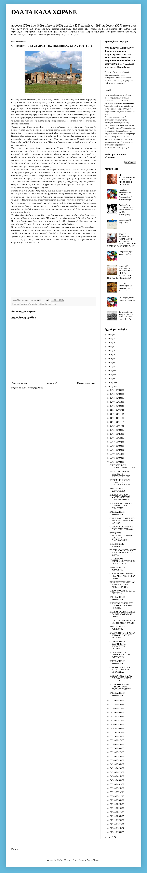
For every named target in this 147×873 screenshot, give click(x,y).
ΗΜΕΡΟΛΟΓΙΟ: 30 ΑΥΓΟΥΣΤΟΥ (117, 568)
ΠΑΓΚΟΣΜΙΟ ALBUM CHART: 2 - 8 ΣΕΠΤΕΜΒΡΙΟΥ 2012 (120, 473)
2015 (110, 374)
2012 (110, 386)
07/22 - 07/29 (115, 716)
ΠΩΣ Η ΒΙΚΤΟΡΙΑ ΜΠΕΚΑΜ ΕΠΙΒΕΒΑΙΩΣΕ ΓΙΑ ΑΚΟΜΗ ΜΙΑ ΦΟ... (122, 584)
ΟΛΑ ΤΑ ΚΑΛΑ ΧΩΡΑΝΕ (44, 12)
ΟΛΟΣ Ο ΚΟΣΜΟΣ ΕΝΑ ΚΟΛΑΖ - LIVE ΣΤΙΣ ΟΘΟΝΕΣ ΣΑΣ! (120, 669)
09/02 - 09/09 (115, 458)
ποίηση (133, 32)
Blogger (96, 860)
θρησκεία (19, 35)
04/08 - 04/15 (115, 776)
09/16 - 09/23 (115, 450)
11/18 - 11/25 (115, 414)
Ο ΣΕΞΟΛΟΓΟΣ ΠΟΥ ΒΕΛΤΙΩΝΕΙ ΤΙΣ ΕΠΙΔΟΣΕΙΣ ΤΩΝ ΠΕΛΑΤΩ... (118, 645)
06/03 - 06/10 (115, 744)
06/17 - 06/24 (115, 736)
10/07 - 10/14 (115, 438)
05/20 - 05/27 (115, 752)
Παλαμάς (73, 35)
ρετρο (80, 29)
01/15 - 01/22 (115, 824)
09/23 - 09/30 (115, 446)
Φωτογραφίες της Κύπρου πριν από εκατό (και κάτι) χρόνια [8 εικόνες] (126, 315)
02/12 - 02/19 (115, 808)
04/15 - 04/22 (115, 772)
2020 (110, 354)
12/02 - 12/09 (115, 406)
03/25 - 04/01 (115, 784)
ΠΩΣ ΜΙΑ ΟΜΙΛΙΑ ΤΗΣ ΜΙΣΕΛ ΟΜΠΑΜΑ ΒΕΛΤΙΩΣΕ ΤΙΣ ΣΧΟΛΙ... (121, 686)
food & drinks (110, 29)
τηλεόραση (40, 29)
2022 (110, 347)
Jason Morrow (80, 860)
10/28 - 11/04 (115, 426)
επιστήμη (95, 31)
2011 (110, 837)
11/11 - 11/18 (115, 418)
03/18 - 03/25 (115, 788)
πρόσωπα (108, 25)
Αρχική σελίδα (52, 383)
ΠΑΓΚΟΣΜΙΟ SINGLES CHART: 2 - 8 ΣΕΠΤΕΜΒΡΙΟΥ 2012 (120, 482)
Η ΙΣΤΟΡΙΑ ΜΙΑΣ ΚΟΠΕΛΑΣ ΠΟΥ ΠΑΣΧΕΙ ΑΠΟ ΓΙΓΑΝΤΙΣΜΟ (122, 505)
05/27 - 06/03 (115, 748)
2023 (110, 342)
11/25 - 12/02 (115, 410)
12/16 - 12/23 (115, 398)
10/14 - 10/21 (115, 434)
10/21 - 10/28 (115, 430)
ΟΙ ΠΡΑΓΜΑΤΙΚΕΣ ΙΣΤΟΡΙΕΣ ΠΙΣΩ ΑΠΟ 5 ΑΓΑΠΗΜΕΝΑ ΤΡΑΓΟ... (122, 576)
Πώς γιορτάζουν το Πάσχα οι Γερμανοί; (127, 299)
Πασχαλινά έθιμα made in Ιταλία (125, 253)
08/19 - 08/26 (115, 700)
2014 (110, 378)
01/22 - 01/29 (115, 820)
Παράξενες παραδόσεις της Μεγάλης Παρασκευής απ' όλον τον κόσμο (125, 195)
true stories (78, 31)
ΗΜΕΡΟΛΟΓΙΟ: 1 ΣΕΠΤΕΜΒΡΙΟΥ (118, 490)
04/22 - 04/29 (115, 768)
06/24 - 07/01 (115, 732)
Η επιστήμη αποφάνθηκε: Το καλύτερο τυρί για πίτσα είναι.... (126, 287)
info (33, 25)
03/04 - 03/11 (115, 796)
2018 (110, 363)
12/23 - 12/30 (115, 394)
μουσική (16, 25)
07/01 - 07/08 (115, 728)
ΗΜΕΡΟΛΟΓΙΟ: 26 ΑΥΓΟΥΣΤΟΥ (117, 694)
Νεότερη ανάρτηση (19, 383)
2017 (110, 366)
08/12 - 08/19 (115, 704)
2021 (110, 351)
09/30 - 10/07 (115, 442)
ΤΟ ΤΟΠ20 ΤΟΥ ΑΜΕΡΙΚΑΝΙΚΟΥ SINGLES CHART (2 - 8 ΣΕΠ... (122, 561)
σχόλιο (31, 31)
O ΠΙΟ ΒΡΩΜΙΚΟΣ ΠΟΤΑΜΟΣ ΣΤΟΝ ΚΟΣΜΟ (122, 466)
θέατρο (51, 35)
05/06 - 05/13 (115, 760)
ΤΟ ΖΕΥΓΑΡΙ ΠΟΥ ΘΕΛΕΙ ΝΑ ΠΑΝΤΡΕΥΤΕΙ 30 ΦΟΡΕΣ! (122, 621)
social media (47, 31)
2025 (110, 335)
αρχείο (68, 25)
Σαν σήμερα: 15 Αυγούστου (125, 221)
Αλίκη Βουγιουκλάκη (35, 35)
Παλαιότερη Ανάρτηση (86, 383)
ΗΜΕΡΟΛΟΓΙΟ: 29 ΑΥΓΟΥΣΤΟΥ (117, 598)
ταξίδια (63, 31)
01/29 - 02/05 (115, 816)
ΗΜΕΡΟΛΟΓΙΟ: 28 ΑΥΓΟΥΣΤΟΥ (117, 628)
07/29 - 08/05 (115, 712)
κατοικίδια (121, 32)
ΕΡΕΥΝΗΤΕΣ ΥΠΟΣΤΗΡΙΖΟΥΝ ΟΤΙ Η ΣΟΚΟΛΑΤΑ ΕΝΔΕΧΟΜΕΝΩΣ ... (121, 536)
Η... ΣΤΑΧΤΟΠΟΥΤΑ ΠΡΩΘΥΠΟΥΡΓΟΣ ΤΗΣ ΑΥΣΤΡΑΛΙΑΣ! (121, 654)
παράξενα (87, 25)
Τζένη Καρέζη (62, 35)
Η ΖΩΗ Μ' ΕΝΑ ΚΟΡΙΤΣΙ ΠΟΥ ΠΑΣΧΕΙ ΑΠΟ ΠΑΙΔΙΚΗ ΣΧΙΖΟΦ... (122, 614)
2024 (110, 339)
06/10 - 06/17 (115, 740)
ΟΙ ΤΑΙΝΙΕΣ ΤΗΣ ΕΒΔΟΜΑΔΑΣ (117, 545)
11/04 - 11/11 (115, 422)
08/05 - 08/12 (115, 708)
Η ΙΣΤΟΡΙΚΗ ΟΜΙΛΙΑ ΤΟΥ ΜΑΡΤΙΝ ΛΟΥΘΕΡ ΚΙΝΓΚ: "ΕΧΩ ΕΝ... (122, 605)
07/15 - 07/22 (115, 720)
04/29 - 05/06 (115, 764)
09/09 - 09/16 (115, 454)
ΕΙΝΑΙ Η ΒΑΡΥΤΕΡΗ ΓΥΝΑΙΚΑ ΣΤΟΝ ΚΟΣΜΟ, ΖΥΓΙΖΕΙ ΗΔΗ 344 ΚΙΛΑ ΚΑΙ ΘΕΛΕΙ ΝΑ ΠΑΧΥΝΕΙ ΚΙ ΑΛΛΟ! (121, 240)
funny (68, 29)
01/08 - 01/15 (115, 828)
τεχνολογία (16, 31)
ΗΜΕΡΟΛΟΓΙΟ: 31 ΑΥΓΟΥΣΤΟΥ (117, 513)
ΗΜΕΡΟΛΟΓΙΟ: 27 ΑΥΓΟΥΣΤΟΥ (117, 662)
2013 (110, 382)
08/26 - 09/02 (115, 462)
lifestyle (50, 25)
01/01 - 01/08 (115, 832)
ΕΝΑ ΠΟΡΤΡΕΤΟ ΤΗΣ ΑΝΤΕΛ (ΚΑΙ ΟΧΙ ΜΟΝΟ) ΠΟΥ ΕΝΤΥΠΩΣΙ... (122, 635)
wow (108, 31)
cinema (55, 29)
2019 (110, 359)
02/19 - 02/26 (115, 804)
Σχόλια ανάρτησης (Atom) (32, 388)
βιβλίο (127, 29)
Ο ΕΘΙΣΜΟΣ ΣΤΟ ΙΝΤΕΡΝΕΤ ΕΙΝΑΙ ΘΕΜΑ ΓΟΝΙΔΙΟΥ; (122, 528)
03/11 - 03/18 (115, 792)
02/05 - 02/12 (115, 812)
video (14, 29)
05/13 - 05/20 (115, 756)
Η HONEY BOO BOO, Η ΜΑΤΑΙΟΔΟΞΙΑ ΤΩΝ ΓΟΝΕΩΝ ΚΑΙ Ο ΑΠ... (120, 497)
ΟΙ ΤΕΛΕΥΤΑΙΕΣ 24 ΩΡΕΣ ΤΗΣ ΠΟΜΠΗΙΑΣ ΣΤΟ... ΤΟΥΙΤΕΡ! (121, 678)
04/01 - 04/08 (115, 780)
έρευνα (126, 25)
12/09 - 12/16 (115, 402)
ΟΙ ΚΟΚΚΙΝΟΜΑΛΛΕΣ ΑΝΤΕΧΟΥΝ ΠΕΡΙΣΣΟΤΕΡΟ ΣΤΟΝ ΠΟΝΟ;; (127, 180)
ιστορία (93, 29)
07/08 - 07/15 (115, 724)
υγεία (25, 29)
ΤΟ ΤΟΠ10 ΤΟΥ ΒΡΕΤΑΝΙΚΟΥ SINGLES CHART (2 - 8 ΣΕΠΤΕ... (123, 552)
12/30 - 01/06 (115, 390)
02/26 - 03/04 (115, 800)
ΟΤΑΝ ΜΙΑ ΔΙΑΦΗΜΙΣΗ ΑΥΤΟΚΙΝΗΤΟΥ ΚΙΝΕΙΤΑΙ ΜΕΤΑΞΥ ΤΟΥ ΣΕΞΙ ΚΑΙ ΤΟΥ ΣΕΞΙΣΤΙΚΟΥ (120, 272)
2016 (110, 371)
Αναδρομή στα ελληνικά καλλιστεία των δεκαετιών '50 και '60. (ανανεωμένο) (127, 210)
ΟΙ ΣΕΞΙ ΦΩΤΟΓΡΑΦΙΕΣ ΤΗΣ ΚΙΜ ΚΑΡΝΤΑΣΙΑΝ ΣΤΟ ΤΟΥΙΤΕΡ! (122, 520)
